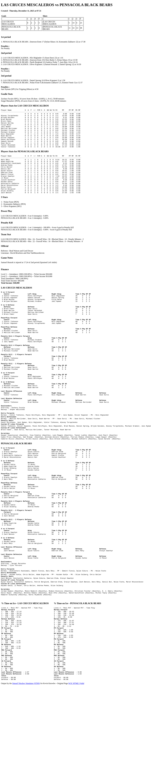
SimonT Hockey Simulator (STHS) (26, 773)
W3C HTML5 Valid (76, 773)
